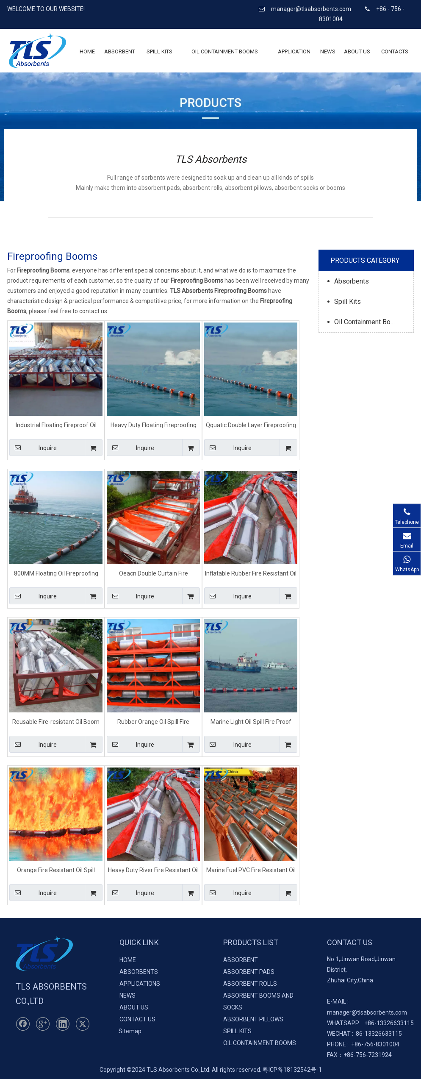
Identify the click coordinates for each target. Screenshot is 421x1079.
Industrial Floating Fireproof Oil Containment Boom (56, 425)
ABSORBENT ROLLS (250, 983)
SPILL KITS (237, 1031)
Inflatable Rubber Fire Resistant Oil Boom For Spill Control (250, 573)
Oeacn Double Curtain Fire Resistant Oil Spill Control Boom (153, 573)
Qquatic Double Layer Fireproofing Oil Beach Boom (251, 425)
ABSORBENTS (138, 971)
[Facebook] (23, 1024)
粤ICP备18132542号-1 (292, 1069)
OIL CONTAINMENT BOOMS (259, 1043)
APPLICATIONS (139, 983)
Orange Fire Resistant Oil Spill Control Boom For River (56, 870)
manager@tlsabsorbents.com (311, 9)
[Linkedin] (62, 1024)
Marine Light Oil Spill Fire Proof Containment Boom (250, 721)
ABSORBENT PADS (248, 971)
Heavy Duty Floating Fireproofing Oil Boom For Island (154, 425)
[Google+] (43, 1024)
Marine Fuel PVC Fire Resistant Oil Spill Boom (251, 870)
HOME (127, 960)
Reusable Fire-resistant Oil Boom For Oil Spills (56, 721)
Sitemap (130, 1031)
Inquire (33, 447)
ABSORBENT (240, 960)
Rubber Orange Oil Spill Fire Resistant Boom (153, 721)
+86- (370, 1023)
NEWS (127, 995)
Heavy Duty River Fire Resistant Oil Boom (153, 870)
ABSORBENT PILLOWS (253, 1019)
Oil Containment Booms (369, 322)
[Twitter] (82, 1024)
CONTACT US (137, 1019)
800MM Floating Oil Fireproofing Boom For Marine (56, 573)
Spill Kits (347, 302)
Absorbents (351, 281)
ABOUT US (133, 1007)
